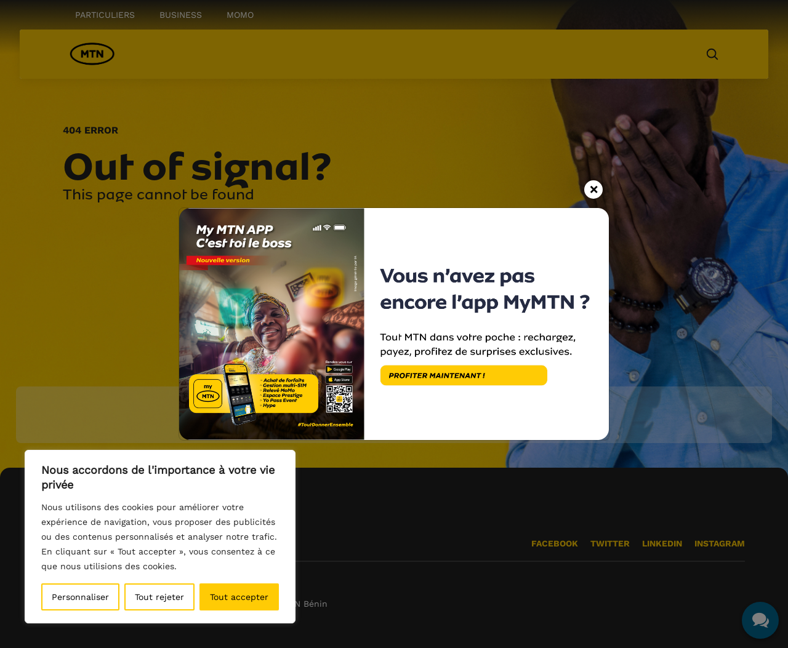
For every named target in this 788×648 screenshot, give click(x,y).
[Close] (593, 187)
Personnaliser (80, 597)
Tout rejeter (159, 597)
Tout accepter (239, 597)
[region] (160, 536)
